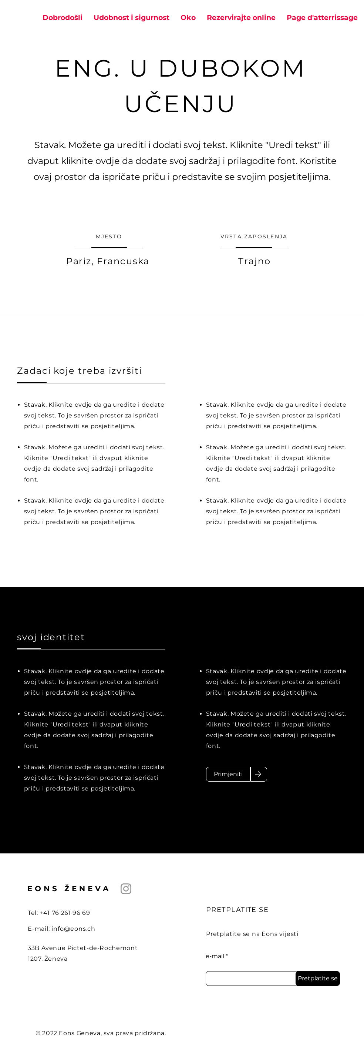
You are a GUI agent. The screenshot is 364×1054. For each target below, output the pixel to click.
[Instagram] (126, 889)
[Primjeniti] (228, 774)
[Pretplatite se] (318, 978)
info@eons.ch (73, 928)
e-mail (215, 956)
